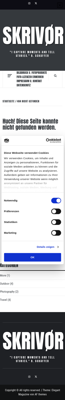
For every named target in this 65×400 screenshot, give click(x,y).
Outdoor (4, 283)
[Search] (55, 76)
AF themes (41, 394)
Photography (7, 291)
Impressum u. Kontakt (29, 81)
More (3, 275)
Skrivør (33, 36)
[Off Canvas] (9, 75)
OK (32, 257)
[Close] (59, 5)
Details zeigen (45, 246)
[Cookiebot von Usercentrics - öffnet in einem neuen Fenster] (46, 140)
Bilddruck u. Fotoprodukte (32, 73)
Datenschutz (24, 85)
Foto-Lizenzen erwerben (30, 77)
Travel (3, 299)
